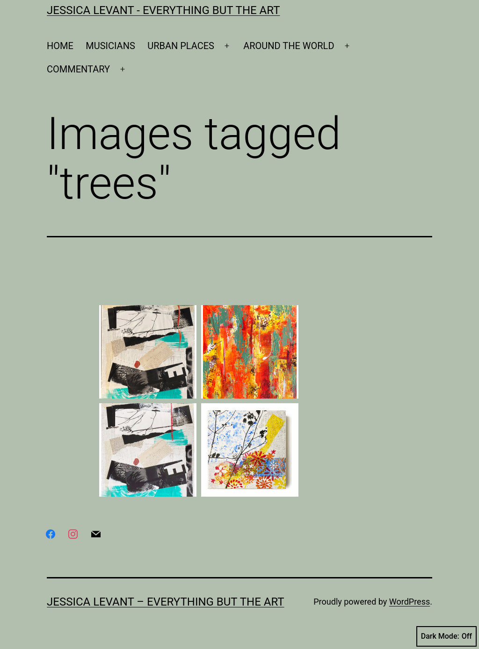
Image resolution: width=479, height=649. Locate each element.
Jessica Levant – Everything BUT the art (165, 601)
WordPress (409, 601)
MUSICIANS (110, 45)
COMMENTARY (78, 69)
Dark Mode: (446, 636)
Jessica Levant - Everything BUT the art (163, 10)
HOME (60, 45)
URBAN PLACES (180, 45)
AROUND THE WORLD (288, 45)
